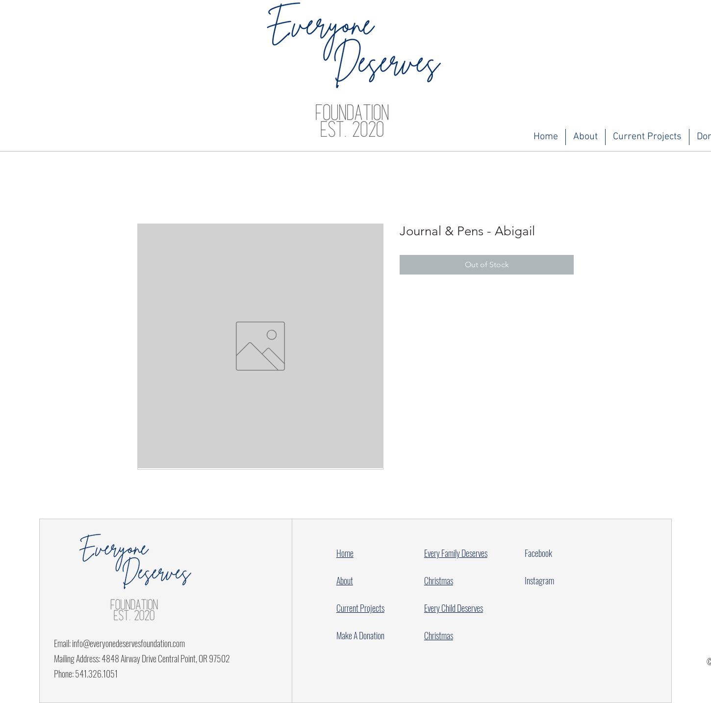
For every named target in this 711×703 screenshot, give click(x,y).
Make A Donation (360, 635)
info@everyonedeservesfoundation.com (128, 643)
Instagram (539, 580)
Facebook (538, 553)
